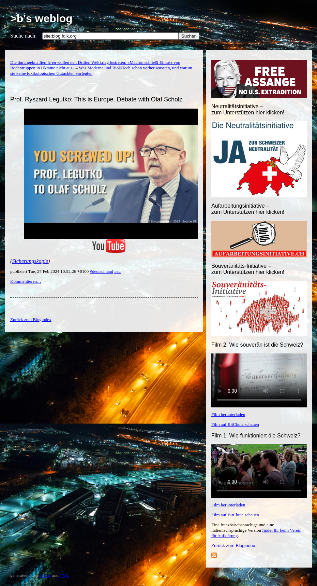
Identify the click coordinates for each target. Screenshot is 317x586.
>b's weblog (41, 18)
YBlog (45, 575)
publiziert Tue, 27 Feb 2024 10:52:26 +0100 (50, 271)
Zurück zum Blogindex (233, 545)
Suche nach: (23, 36)
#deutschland (101, 271)
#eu (117, 271)
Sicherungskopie (30, 261)
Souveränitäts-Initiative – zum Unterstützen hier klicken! (247, 269)
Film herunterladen (228, 414)
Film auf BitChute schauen (235, 424)
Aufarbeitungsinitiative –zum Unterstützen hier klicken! (247, 209)
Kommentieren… (25, 281)
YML (64, 575)
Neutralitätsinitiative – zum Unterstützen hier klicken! (247, 109)
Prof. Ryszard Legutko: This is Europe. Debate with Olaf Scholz (96, 99)
